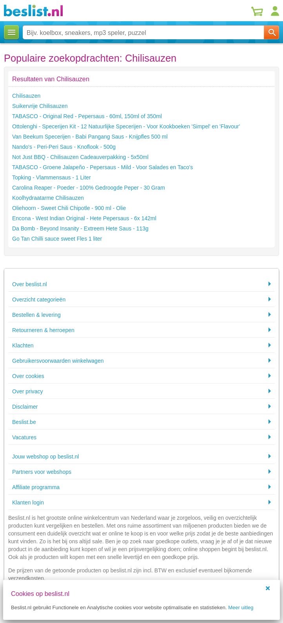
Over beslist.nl (29, 284)
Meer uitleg (240, 607)
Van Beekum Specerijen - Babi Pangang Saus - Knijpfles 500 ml (90, 136)
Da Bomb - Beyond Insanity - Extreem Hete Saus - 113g (80, 228)
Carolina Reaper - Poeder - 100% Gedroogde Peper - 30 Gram (88, 188)
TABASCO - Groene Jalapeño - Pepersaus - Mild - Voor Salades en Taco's (102, 167)
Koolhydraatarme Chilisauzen (48, 198)
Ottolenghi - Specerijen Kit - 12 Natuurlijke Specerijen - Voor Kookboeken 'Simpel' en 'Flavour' (126, 126)
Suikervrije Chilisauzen (40, 106)
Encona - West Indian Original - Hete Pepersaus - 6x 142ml (84, 218)
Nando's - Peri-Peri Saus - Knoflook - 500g (64, 147)
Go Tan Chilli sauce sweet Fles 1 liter (57, 239)
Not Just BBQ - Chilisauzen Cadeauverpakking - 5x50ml (80, 157)
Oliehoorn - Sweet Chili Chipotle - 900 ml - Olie (69, 208)
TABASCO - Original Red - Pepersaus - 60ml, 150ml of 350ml (87, 116)
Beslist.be (24, 422)
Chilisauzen (26, 96)
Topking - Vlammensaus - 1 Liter (51, 177)
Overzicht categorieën (38, 299)
